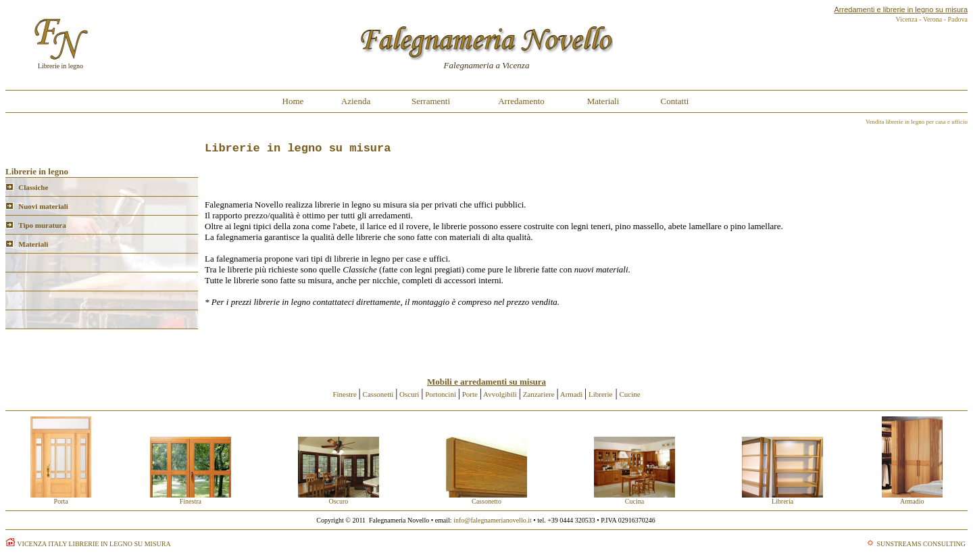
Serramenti (430, 101)
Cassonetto (486, 498)
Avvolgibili (500, 394)
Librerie (599, 394)
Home (293, 101)
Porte (470, 394)
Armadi (572, 394)
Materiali (603, 101)
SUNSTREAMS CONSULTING (921, 544)
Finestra (190, 498)
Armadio (912, 498)
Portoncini (440, 394)
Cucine (630, 394)
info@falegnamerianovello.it (492, 520)
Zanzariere (539, 394)
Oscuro (338, 498)
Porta (60, 498)
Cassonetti (378, 394)
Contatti (675, 101)
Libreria (782, 498)
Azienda (355, 101)
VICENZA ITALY (42, 544)
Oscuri (409, 394)
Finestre (345, 394)
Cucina (634, 498)
